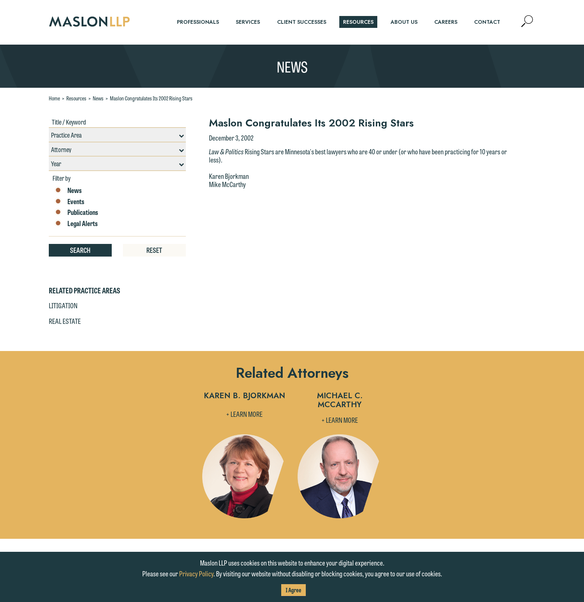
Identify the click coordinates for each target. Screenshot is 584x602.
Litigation (63, 305)
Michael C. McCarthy (340, 400)
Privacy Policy (196, 573)
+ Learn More (244, 414)
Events (69, 201)
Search (80, 250)
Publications (76, 212)
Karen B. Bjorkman (244, 396)
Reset (154, 250)
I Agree (293, 590)
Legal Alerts (76, 223)
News (98, 98)
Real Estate (65, 321)
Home (54, 98)
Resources (76, 98)
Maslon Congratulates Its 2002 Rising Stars (151, 98)
